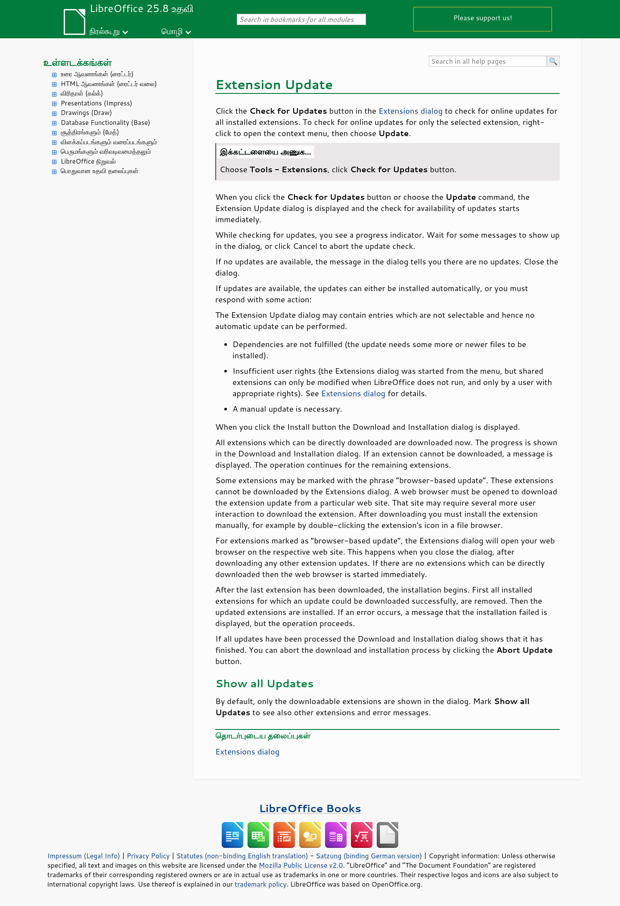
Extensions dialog (410, 110)
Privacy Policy (148, 855)
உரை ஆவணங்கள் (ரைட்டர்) (97, 73)
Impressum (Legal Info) (83, 855)
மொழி (172, 31)
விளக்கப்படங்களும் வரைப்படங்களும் (109, 141)
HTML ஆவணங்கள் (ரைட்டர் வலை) (109, 83)
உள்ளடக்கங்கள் (77, 62)
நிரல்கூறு (105, 31)
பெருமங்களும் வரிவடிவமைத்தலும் (106, 151)
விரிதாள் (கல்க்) (82, 93)
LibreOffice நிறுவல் (88, 161)
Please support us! (482, 17)
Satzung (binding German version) (369, 855)
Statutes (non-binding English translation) (242, 855)
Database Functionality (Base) (105, 122)
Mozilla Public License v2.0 (301, 865)
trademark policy (260, 884)
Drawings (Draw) (86, 112)
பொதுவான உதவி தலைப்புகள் (100, 170)
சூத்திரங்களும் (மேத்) (90, 132)
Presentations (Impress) (96, 103)
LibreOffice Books (310, 808)
